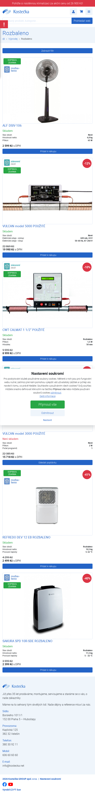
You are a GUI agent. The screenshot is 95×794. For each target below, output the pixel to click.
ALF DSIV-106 (12, 125)
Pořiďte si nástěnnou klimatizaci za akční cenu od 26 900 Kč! (47, 3)
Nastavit (47, 420)
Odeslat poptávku (47, 462)
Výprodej (13, 38)
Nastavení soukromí (50, 778)
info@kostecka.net (13, 765)
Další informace (48, 396)
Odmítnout (47, 413)
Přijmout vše (47, 404)
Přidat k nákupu (48, 151)
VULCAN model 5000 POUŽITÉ (23, 226)
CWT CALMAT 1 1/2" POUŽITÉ (23, 330)
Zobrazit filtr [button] (47, 50)
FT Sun (15, 789)
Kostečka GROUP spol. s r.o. (22, 778)
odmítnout (56, 392)
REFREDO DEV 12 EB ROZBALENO (26, 537)
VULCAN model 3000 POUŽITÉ (23, 433)
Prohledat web (82, 21)
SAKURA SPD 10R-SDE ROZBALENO (27, 641)
